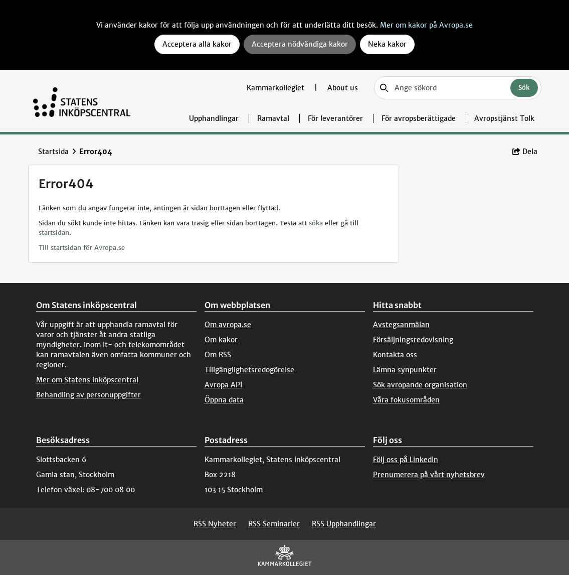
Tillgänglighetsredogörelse (249, 369)
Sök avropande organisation (420, 384)
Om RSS (218, 354)
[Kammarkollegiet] (284, 557)
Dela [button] (524, 151)
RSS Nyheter (215, 523)
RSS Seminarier (274, 523)
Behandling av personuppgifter (88, 394)
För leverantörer (335, 118)
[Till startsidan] (82, 101)
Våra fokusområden (406, 399)
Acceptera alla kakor (197, 44)
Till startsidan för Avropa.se (82, 247)
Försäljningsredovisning (413, 339)
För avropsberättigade (419, 118)
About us (342, 87)
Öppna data (224, 399)
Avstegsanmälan (401, 324)
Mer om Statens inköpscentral (87, 379)
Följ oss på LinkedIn (405, 459)
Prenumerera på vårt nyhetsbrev (429, 474)
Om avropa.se (228, 324)
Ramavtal (273, 118)
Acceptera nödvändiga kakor (300, 44)
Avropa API (223, 384)
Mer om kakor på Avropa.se (426, 25)
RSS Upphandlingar (344, 523)
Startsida (53, 151)
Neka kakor (387, 44)
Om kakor (221, 339)
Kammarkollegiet (276, 87)
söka (316, 223)
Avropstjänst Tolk (504, 118)
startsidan (54, 232)
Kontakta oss (395, 354)
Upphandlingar (214, 118)
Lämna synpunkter (405, 369)
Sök (524, 87)
